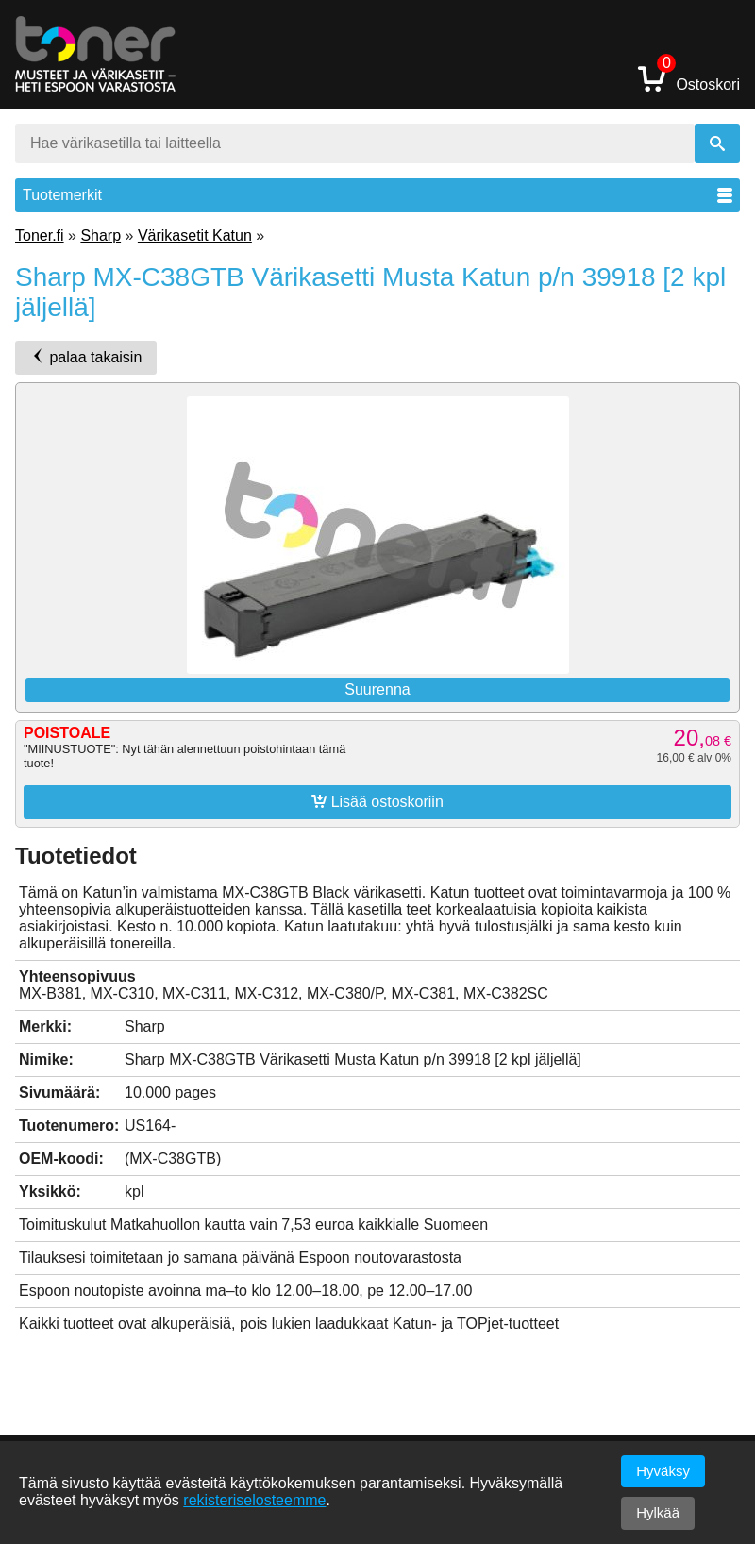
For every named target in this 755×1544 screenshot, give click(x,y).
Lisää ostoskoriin (377, 801)
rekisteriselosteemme (254, 1500)
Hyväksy (663, 1471)
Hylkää (658, 1512)
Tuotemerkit (377, 195)
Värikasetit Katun (195, 235)
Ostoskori (689, 77)
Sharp (100, 235)
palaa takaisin (86, 356)
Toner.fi (39, 235)
